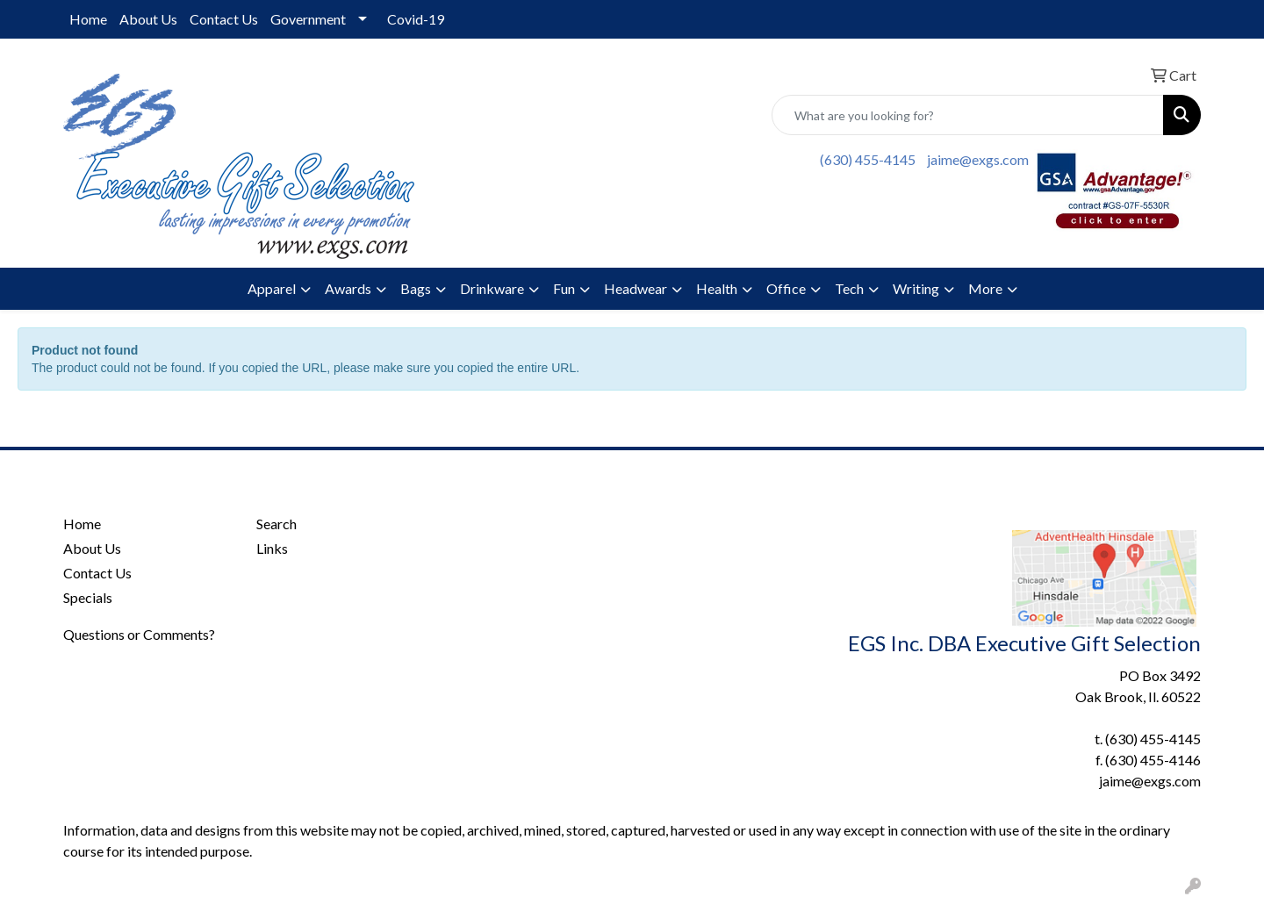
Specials (87, 597)
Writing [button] (916, 288)
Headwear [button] (635, 288)
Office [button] (786, 288)
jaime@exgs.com (978, 159)
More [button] (985, 288)
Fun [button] (564, 288)
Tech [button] (849, 288)
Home (88, 19)
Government (308, 19)
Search (276, 523)
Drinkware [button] (492, 288)
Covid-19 (415, 19)
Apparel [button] (272, 288)
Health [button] (716, 288)
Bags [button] (415, 288)
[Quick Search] (968, 115)
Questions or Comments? (139, 634)
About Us (148, 19)
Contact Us (224, 19)
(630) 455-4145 (868, 159)
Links (272, 548)
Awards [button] (348, 288)
